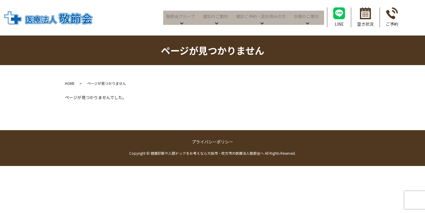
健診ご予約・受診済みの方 (260, 15)
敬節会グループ (179, 15)
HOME (70, 83)
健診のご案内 (214, 15)
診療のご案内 (305, 15)
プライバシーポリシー (212, 142)
